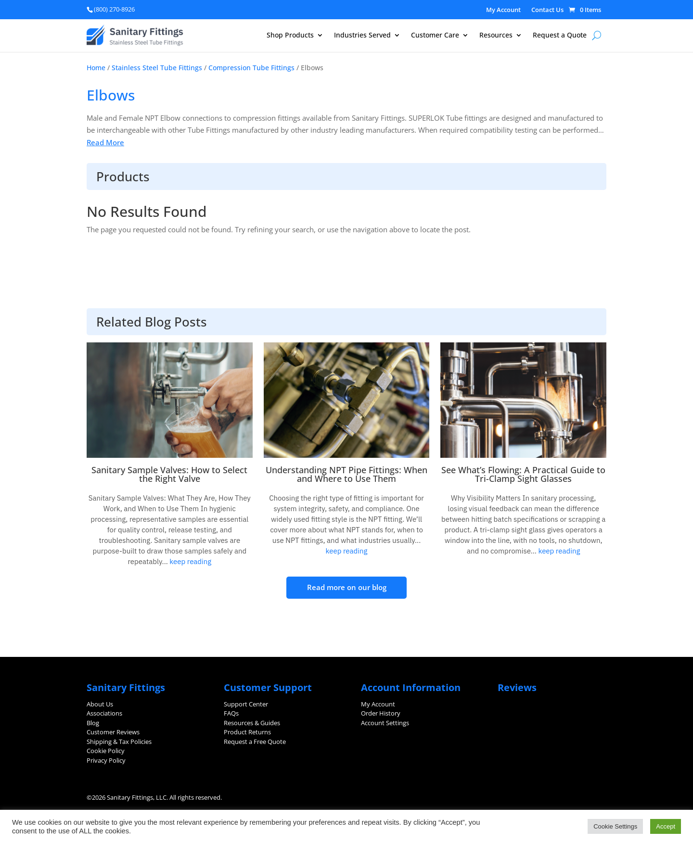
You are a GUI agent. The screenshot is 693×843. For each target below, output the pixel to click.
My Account (503, 10)
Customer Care (435, 35)
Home (96, 67)
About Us (100, 704)
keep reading (189, 561)
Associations (104, 713)
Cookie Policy (106, 750)
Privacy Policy (106, 760)
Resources (496, 35)
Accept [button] (665, 826)
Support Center (246, 704)
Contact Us (547, 10)
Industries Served (362, 35)
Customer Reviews (113, 732)
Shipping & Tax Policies (119, 741)
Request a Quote (560, 35)
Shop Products (290, 35)
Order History (380, 713)
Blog (93, 722)
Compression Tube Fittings (251, 67)
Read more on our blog (346, 587)
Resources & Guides (252, 722)
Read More (105, 142)
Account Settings (385, 722)
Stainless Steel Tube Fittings (157, 67)
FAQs (231, 713)
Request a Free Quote (255, 741)
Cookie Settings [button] (615, 826)
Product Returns (247, 732)
